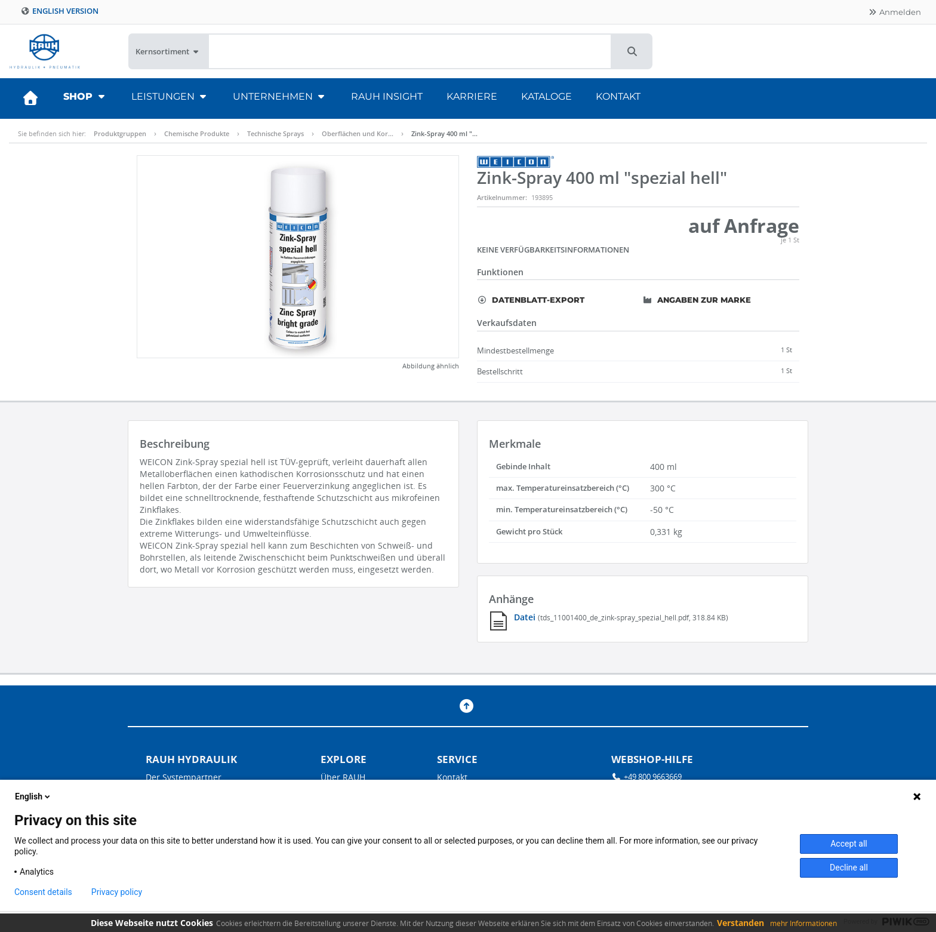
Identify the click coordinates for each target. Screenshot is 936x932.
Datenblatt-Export (530, 299)
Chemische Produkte (196, 133)
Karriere (472, 96)
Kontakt (618, 96)
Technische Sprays (275, 133)
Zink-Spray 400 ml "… (444, 133)
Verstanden (740, 922)
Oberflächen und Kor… (357, 133)
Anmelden (894, 12)
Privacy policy (116, 892)
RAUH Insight (387, 96)
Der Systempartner (183, 777)
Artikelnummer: (502, 197)
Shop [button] (85, 96)
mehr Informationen (803, 923)
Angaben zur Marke (696, 299)
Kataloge (546, 96)
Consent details (43, 892)
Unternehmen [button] (280, 96)
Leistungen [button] (170, 96)
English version (59, 11)
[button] (632, 51)
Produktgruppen (120, 133)
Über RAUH (343, 777)
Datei (526, 617)
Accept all (848, 843)
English (33, 796)
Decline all (849, 867)
